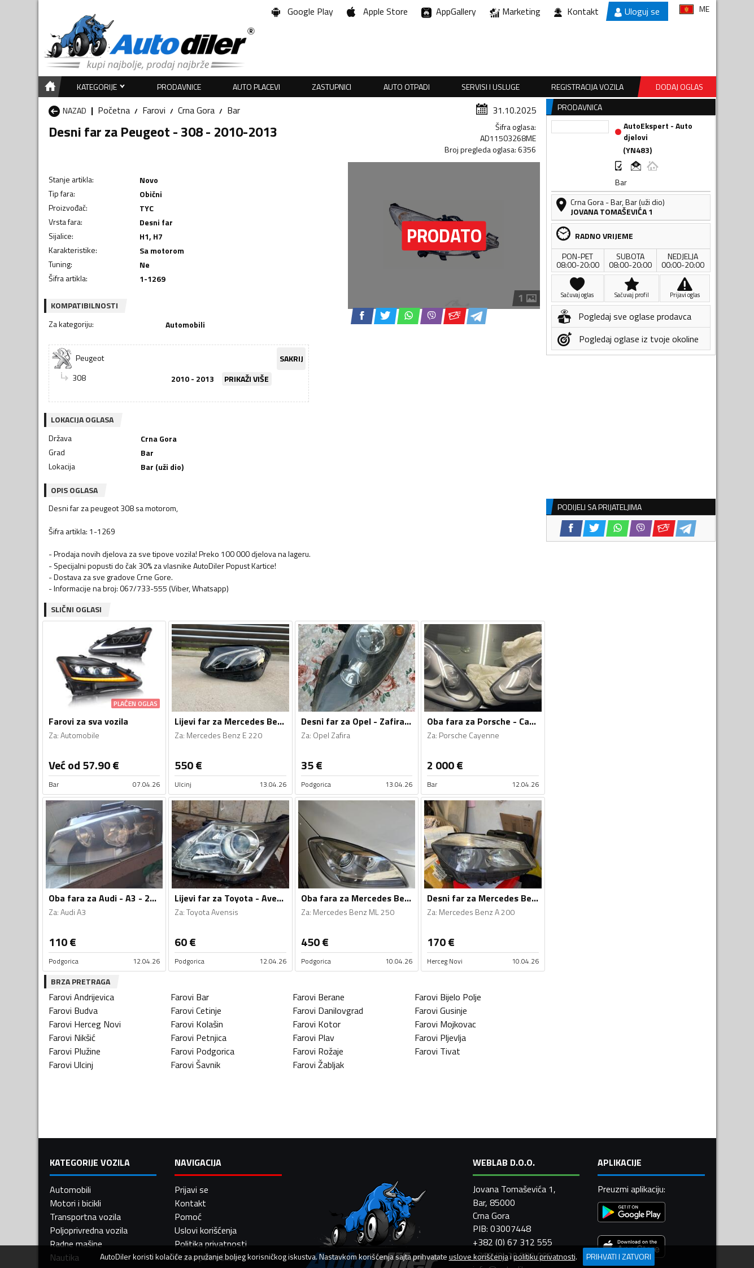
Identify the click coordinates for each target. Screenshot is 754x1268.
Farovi (153, 110)
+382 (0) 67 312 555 (512, 1242)
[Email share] (455, 316)
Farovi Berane (319, 997)
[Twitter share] (385, 316)
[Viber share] (431, 316)
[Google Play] (631, 1213)
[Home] (48, 86)
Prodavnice (179, 87)
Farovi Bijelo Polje (448, 997)
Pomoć (188, 1216)
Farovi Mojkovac (445, 1024)
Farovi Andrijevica (81, 997)
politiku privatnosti (544, 1256)
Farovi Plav (313, 1037)
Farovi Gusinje (441, 1010)
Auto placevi (256, 87)
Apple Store (377, 11)
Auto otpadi (406, 87)
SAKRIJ (291, 358)
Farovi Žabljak (318, 1064)
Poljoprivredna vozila (89, 1230)
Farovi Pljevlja (440, 1037)
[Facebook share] (362, 316)
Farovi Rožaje (318, 1051)
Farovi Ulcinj (71, 1064)
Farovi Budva (73, 1010)
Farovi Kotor (317, 1024)
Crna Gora (196, 110)
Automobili (70, 1189)
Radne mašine (76, 1243)
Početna (114, 110)
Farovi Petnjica (198, 1037)
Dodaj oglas (679, 87)
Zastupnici (331, 87)
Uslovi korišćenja (206, 1230)
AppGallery (448, 12)
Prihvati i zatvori (618, 1256)
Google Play (302, 11)
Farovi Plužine (75, 1051)
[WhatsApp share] (408, 316)
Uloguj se (637, 11)
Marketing (515, 12)
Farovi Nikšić (72, 1037)
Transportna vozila (85, 1216)
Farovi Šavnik (195, 1064)
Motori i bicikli (75, 1203)
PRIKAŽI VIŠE (246, 379)
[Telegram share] (477, 316)
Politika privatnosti (211, 1243)
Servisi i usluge (490, 87)
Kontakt (576, 11)
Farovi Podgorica (202, 1051)
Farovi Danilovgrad (328, 1010)
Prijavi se (191, 1189)
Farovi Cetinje (196, 1010)
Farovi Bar (190, 997)
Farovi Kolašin (197, 1024)
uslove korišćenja (478, 1256)
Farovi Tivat (437, 1051)
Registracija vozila (587, 87)
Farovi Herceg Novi (85, 1024)
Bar (233, 110)
